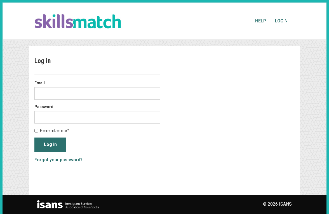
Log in (50, 144)
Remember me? (51, 130)
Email (39, 83)
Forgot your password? (58, 159)
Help (260, 21)
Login (281, 21)
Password (43, 106)
